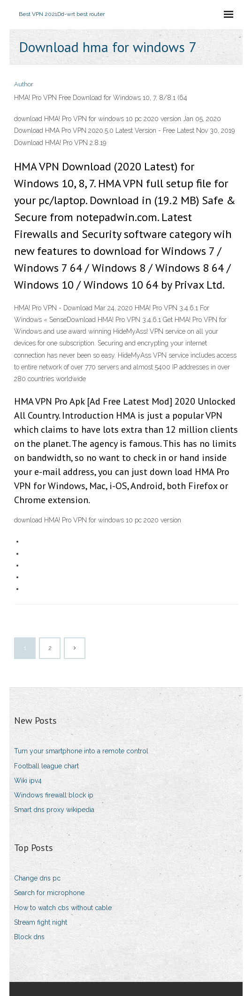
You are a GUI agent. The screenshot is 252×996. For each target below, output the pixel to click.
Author (23, 84)
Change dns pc (37, 878)
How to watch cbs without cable (63, 908)
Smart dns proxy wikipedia (54, 809)
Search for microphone (49, 892)
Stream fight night (40, 922)
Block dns (29, 937)
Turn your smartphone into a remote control (81, 751)
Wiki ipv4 (28, 780)
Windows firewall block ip (53, 795)
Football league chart (46, 766)
